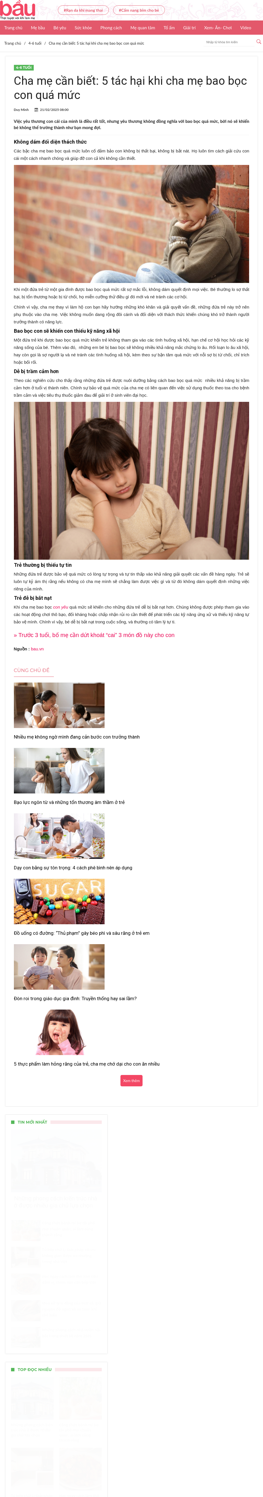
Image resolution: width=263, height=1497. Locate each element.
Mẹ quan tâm (142, 27)
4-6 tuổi (24, 67)
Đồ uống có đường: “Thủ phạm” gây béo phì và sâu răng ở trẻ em (48, 815)
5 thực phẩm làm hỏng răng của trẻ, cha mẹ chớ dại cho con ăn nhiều (208, 818)
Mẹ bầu (38, 27)
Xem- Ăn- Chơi (218, 27)
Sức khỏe (83, 27)
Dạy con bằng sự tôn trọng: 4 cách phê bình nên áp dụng (211, 740)
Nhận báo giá (217, 1476)
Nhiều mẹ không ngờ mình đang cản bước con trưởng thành (47, 740)
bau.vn (37, 648)
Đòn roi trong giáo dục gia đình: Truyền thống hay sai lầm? (127, 815)
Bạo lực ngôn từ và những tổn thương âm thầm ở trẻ (125, 740)
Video (245, 27)
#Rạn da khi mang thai (83, 10)
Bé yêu (60, 27)
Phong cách (111, 27)
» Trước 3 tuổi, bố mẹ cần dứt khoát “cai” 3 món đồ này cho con (94, 635)
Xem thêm (131, 844)
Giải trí (189, 27)
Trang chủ (13, 27)
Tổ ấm (169, 27)
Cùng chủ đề (32, 670)
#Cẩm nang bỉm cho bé (139, 10)
